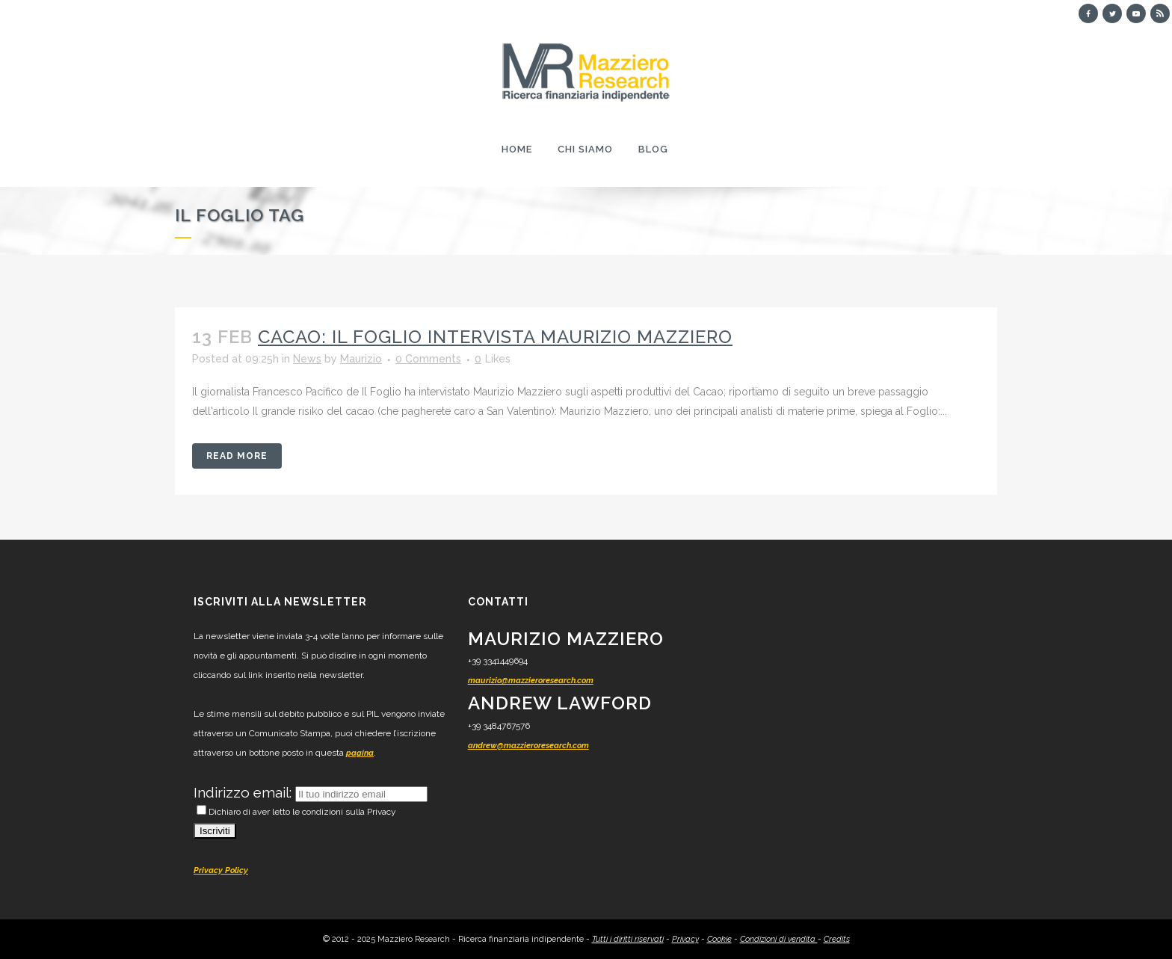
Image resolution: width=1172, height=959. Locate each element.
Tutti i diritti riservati (628, 939)
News (307, 359)
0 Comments (428, 359)
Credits (837, 939)
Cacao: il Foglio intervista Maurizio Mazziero (495, 337)
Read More (237, 456)
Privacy (685, 939)
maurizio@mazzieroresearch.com (530, 680)
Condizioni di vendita (779, 939)
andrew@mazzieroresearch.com (528, 745)
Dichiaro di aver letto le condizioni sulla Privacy (296, 812)
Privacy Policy (221, 870)
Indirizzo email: (244, 792)
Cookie (719, 939)
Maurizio (361, 359)
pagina (360, 753)
